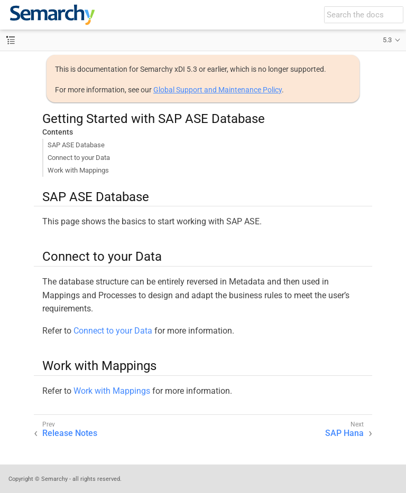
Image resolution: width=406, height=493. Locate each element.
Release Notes (69, 433)
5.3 (387, 40)
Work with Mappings (78, 170)
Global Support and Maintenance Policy (217, 90)
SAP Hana (344, 433)
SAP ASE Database (76, 145)
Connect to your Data (79, 158)
